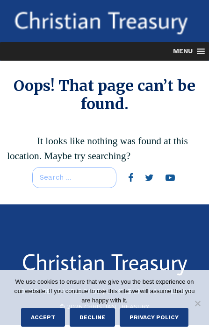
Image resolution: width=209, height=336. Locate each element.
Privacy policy (154, 317)
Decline (92, 317)
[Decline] (197, 303)
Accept (43, 317)
